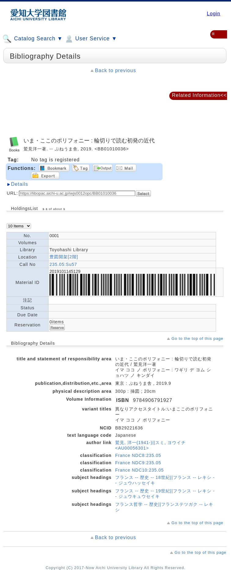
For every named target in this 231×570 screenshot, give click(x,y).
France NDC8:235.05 (138, 455)
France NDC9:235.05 (138, 462)
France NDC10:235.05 (139, 470)
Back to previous (115, 70)
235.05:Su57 (63, 264)
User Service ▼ (90, 38)
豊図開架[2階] (64, 256)
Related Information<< (199, 95)
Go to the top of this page (197, 338)
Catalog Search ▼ (32, 38)
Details (19, 184)
